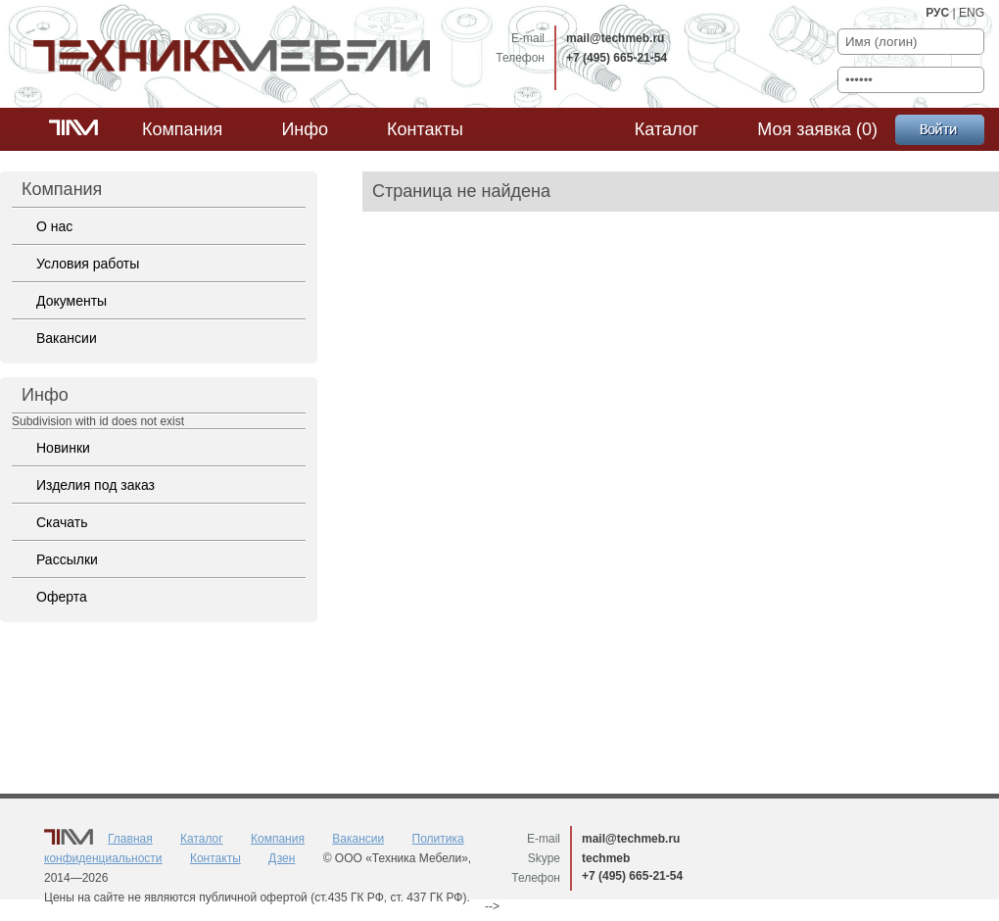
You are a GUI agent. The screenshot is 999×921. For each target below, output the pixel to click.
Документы (71, 301)
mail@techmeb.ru (615, 38)
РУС (937, 13)
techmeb (606, 858)
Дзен (281, 858)
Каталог (666, 129)
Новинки (63, 448)
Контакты (425, 129)
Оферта (61, 597)
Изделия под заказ (95, 485)
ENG (971, 13)
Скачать (62, 522)
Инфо (304, 129)
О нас (54, 226)
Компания (182, 129)
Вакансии (66, 338)
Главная (130, 839)
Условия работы (87, 263)
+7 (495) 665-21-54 (616, 58)
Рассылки (67, 559)
